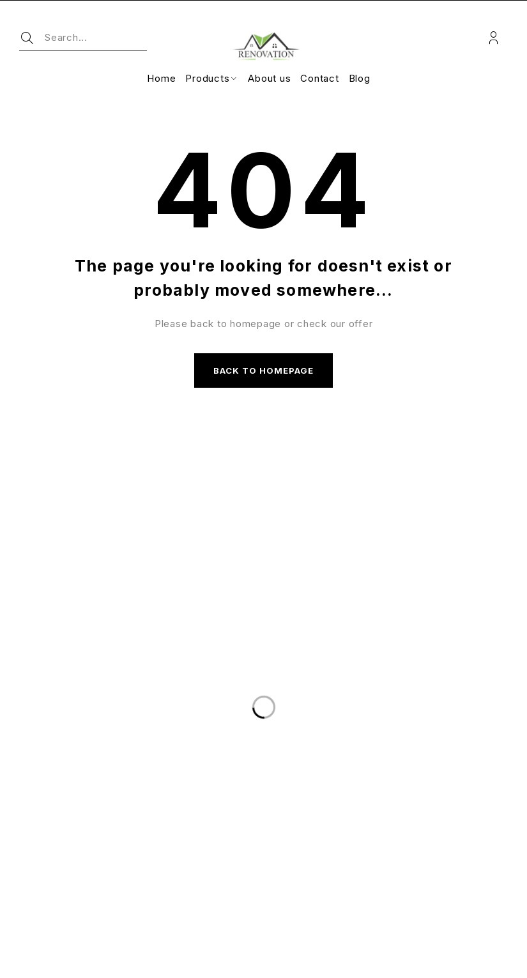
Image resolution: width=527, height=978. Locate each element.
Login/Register (493, 38)
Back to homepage (263, 372)
